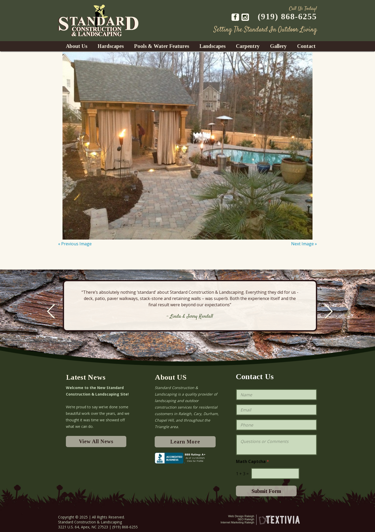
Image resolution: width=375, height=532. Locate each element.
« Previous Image (75, 244)
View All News (96, 441)
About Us (76, 46)
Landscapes (212, 46)
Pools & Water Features (161, 46)
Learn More (185, 442)
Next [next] (329, 311)
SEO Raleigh (246, 519)
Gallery (278, 46)
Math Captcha (252, 461)
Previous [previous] (51, 311)
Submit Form (266, 491)
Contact (306, 46)
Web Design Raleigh (241, 516)
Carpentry (248, 46)
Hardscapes (111, 46)
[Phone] (276, 424)
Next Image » (304, 244)
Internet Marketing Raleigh (237, 522)
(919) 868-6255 (287, 16)
